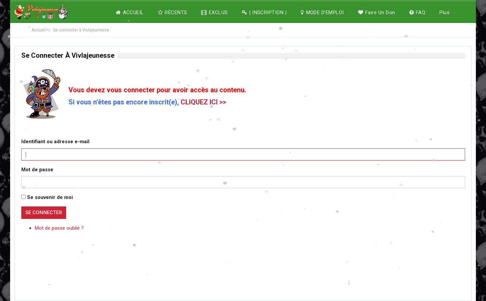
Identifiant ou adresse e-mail (55, 142)
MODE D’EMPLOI (322, 12)
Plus (444, 12)
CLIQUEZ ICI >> (203, 102)
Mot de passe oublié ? (59, 228)
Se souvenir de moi (50, 197)
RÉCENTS (172, 12)
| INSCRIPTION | (264, 12)
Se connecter (43, 212)
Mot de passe (37, 170)
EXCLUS (214, 12)
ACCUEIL (130, 12)
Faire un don (376, 12)
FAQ (417, 12)
